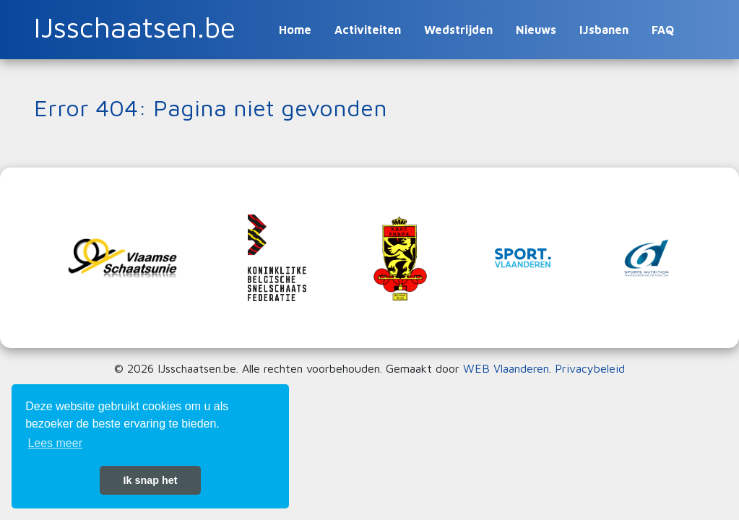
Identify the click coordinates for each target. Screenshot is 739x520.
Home (295, 29)
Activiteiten (367, 29)
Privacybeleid (590, 368)
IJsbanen (603, 29)
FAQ (663, 29)
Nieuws (536, 29)
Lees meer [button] (54, 443)
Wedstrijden (458, 29)
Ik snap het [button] (150, 480)
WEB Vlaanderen (506, 368)
